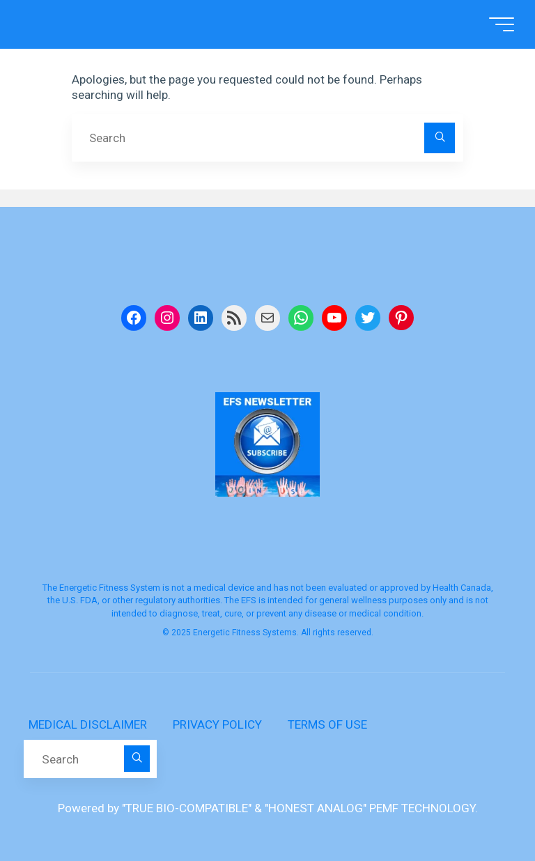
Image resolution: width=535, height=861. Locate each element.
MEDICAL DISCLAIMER (88, 724)
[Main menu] (498, 24)
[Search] (439, 138)
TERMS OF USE (327, 724)
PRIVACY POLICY (217, 724)
